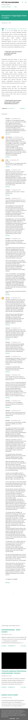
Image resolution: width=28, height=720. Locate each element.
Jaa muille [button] (22, 108)
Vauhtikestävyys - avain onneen (11, 631)
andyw (6, 160)
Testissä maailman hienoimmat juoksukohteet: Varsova (14, 672)
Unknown (7, 297)
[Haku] (22, 2)
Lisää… (15, 6)
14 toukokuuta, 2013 (15, 342)
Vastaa (7, 134)
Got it (17, 718)
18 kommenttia (11, 645)
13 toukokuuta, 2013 (15, 198)
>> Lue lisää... (23, 645)
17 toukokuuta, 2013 (15, 410)
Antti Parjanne (8, 137)
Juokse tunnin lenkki (6, 6)
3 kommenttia (11, 687)
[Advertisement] (14, 612)
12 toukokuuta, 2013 (15, 118)
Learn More (12, 718)
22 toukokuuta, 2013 (15, 420)
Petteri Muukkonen (10, 2)
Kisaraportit (11, 108)
